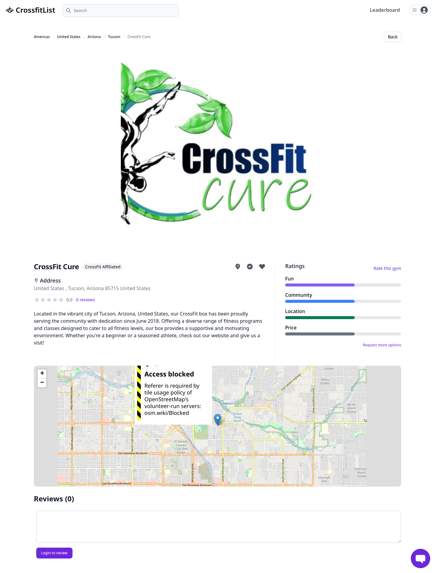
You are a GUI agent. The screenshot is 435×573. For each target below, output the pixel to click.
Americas (42, 36)
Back (393, 37)
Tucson (114, 36)
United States (68, 36)
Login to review (54, 552)
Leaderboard (385, 10)
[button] (217, 420)
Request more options (382, 345)
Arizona (94, 36)
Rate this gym (387, 268)
